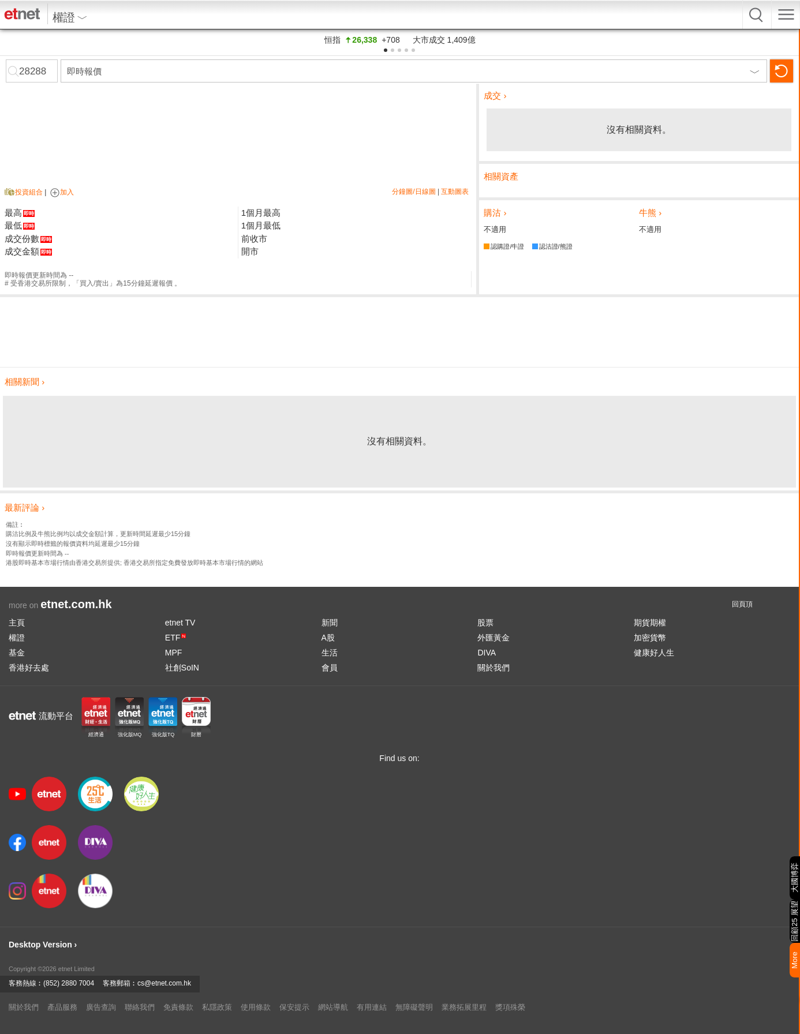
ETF (175, 637)
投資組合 (29, 192)
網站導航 (333, 1007)
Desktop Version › (43, 944)
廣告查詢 (101, 1007)
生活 (330, 652)
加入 (61, 192)
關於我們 (493, 667)
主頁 (17, 622)
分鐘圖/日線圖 (413, 192)
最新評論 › (24, 507)
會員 (330, 667)
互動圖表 (455, 192)
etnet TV (180, 622)
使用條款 (256, 1007)
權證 (17, 637)
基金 (17, 652)
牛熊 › (650, 213)
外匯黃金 (493, 637)
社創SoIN (182, 667)
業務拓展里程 (464, 1007)
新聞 (330, 622)
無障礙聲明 (414, 1007)
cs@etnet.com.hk (164, 983)
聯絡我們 (140, 1007)
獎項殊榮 (510, 1007)
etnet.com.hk (75, 604)
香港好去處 (29, 667)
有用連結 (372, 1007)
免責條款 (178, 1007)
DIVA (486, 652)
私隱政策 (217, 1007)
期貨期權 (650, 622)
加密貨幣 (650, 637)
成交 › (495, 95)
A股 (328, 637)
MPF (173, 652)
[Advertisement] (399, 332)
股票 (485, 622)
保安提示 (294, 1007)
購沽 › (495, 213)
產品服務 (62, 1007)
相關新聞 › (24, 382)
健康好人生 (654, 652)
